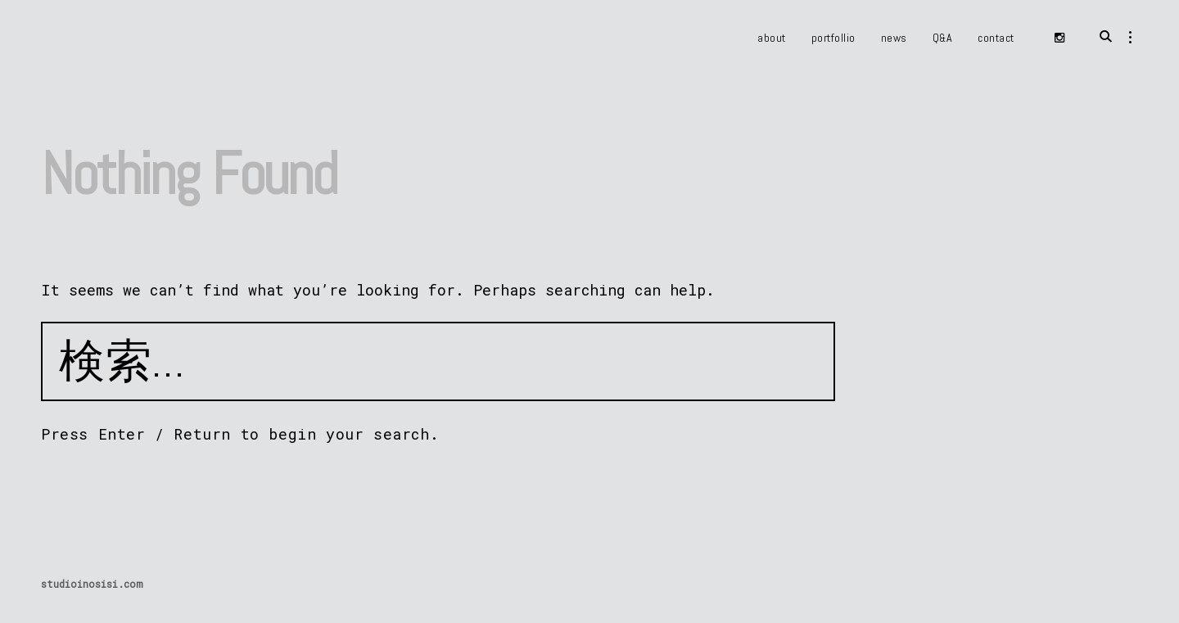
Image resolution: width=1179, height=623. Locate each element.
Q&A (943, 37)
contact (996, 37)
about (771, 37)
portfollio (833, 37)
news (894, 37)
